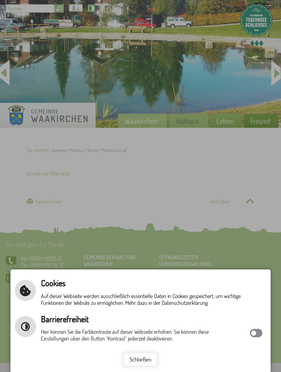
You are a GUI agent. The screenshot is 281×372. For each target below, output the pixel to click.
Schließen (140, 359)
